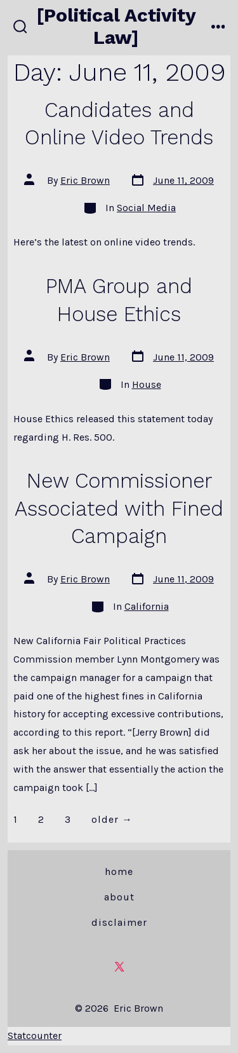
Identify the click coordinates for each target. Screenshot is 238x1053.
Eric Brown (85, 180)
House (146, 384)
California (146, 606)
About (119, 897)
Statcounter (35, 1035)
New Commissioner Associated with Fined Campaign (119, 508)
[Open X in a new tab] (119, 966)
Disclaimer (119, 922)
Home (119, 871)
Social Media (146, 208)
